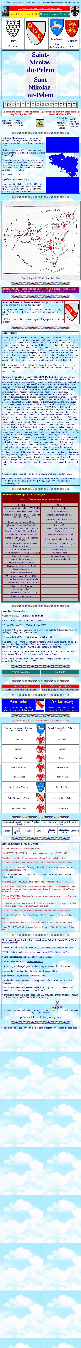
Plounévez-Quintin (64, 830)
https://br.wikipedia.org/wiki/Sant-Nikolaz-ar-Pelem (48, 952)
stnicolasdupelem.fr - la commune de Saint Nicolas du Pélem (46, 947)
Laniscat (40, 831)
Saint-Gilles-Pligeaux (18, 830)
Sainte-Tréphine (52, 830)
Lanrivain (75, 831)
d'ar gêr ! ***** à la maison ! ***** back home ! (40, 8)
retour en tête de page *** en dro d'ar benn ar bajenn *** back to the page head (40, 1028)
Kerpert (6, 831)
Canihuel (29, 831)
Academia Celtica (62, 126)
